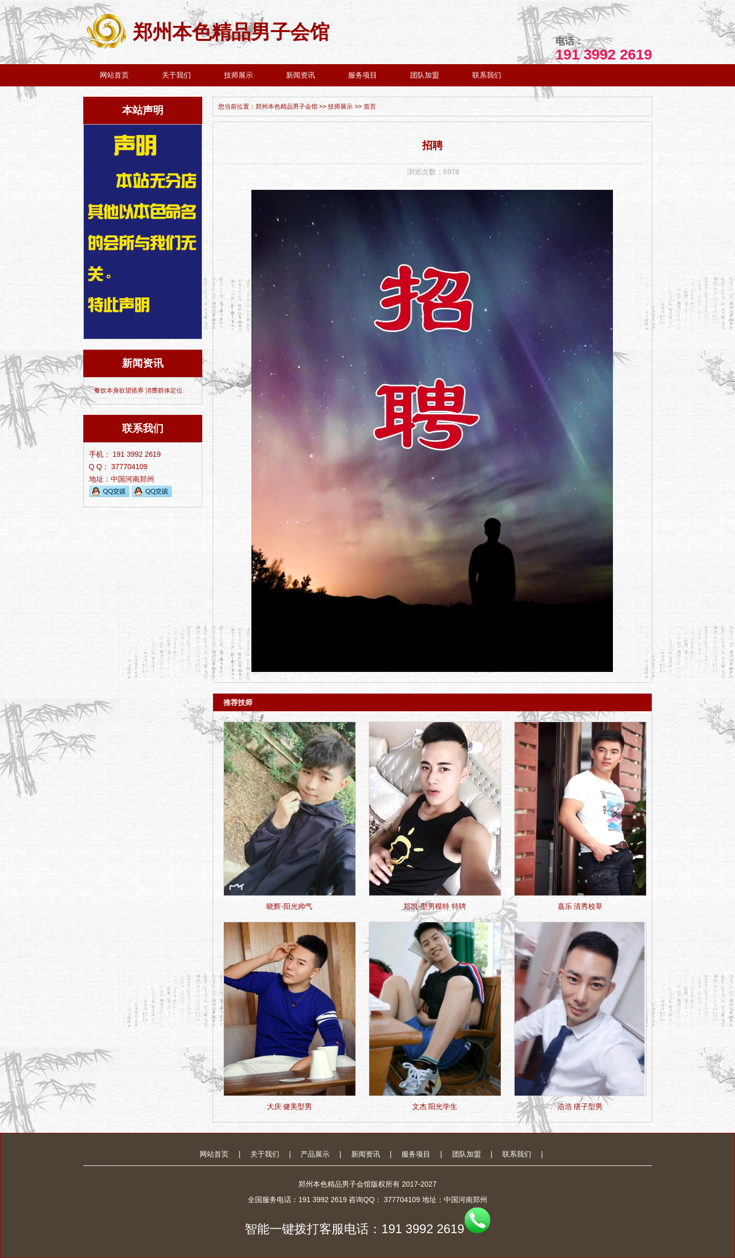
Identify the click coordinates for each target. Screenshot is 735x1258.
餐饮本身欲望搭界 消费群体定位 (138, 390)
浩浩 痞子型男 (580, 1106)
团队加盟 (424, 75)
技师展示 (238, 75)
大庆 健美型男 (289, 1106)
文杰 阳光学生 (435, 1106)
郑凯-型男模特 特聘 (434, 906)
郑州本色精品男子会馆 (206, 32)
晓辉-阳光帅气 (289, 906)
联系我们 (486, 75)
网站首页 (114, 75)
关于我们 (176, 75)
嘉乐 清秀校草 (580, 906)
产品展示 (315, 1154)
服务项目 (362, 75)
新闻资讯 (300, 75)
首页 (370, 106)
